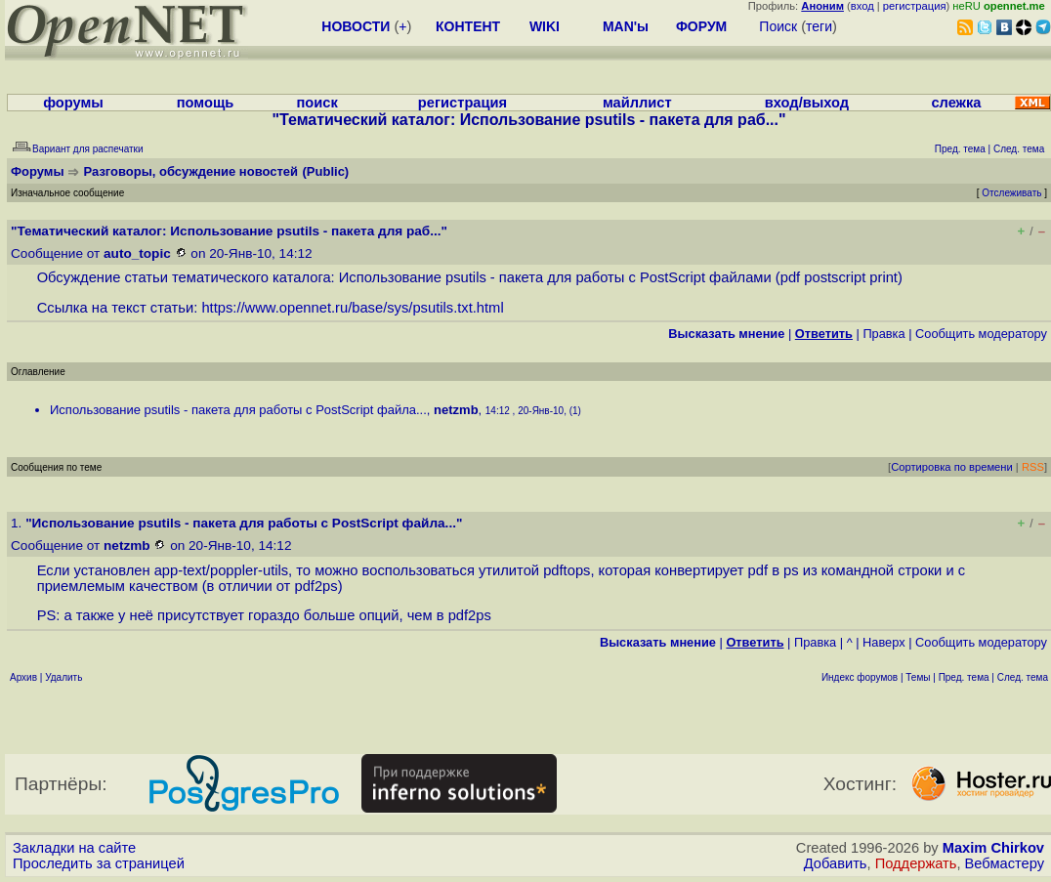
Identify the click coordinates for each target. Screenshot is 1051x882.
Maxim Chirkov (993, 848)
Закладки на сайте (74, 848)
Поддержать (916, 863)
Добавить (835, 863)
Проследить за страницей (99, 863)
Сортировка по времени (952, 467)
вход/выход (807, 102)
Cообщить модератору (981, 333)
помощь (205, 102)
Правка (883, 333)
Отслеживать (1011, 193)
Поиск (778, 26)
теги (819, 26)
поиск (316, 102)
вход (862, 6)
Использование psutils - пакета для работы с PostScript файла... (238, 409)
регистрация (914, 6)
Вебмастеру (1004, 863)
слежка (956, 102)
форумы (73, 102)
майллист (637, 102)
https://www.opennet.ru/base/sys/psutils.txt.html (352, 307)
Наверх (883, 642)
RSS (1033, 467)
